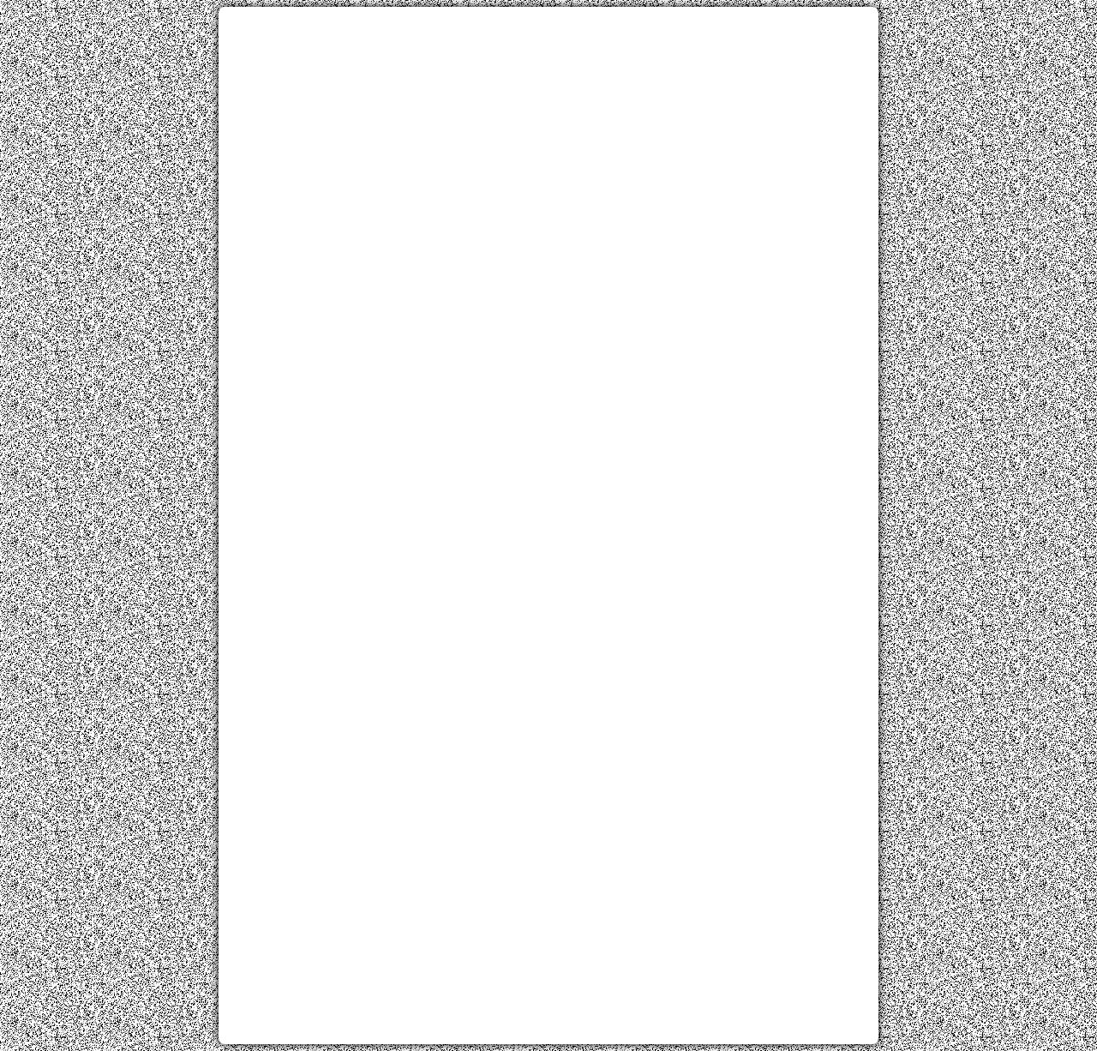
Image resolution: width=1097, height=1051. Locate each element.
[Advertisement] (548, 140)
